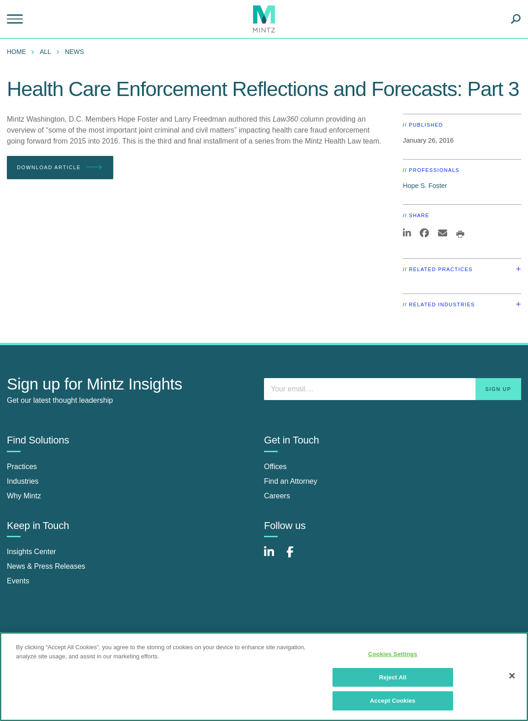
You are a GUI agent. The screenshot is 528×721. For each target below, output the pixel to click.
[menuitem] (19, 51)
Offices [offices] (275, 466)
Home (16, 51)
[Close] (512, 676)
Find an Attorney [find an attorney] (290, 481)
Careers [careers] (277, 496)
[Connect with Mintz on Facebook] (295, 556)
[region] (264, 676)
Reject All (393, 677)
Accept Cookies (392, 700)
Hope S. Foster (425, 185)
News (74, 51)
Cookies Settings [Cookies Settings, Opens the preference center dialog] (392, 654)
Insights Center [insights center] (31, 551)
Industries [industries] (22, 481)
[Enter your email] (392, 389)
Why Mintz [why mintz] (24, 496)
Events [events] (18, 581)
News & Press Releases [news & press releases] (46, 566)
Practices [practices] (22, 466)
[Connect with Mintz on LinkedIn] (273, 556)
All (45, 51)
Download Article (60, 167)
